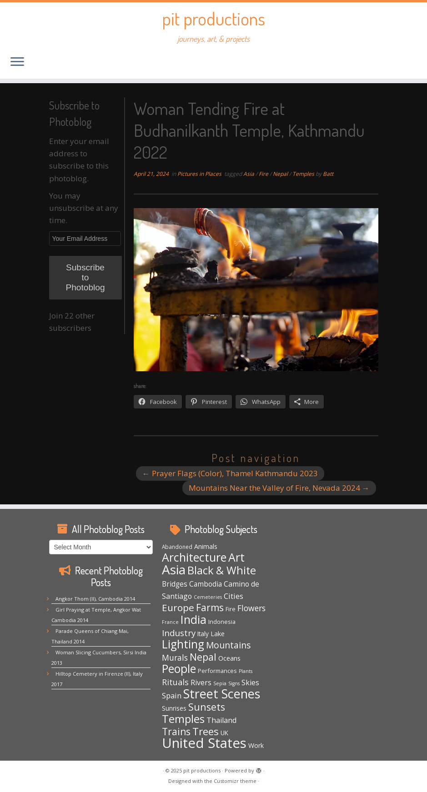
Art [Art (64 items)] (236, 557)
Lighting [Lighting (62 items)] (183, 644)
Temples (304, 174)
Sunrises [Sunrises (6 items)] (174, 708)
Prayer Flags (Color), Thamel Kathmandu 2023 (230, 473)
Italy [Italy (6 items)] (203, 633)
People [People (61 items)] (179, 668)
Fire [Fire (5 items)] (231, 609)
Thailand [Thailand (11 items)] (221, 720)
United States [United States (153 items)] (204, 743)
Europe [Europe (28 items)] (178, 607)
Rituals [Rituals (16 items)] (175, 682)
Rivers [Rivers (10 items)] (201, 682)
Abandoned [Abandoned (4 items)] (177, 546)
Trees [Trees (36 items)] (205, 731)
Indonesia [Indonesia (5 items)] (222, 622)
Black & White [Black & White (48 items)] (221, 570)
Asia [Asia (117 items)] (174, 569)
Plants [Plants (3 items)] (245, 671)
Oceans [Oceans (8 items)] (229, 657)
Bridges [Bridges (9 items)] (174, 584)
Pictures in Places (200, 174)
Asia (249, 174)
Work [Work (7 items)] (256, 745)
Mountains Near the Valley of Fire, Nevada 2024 (279, 488)
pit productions (213, 18)
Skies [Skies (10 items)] (250, 682)
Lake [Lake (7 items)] (218, 633)
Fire (264, 174)
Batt (328, 174)
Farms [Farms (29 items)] (210, 607)
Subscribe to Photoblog (85, 277)
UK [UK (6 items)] (224, 732)
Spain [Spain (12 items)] (171, 695)
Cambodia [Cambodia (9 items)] (205, 584)
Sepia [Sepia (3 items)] (219, 683)
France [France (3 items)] (170, 622)
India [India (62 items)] (193, 619)
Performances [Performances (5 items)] (217, 671)
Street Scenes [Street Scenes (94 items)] (221, 693)
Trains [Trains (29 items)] (176, 731)
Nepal (281, 174)
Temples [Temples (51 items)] (183, 719)
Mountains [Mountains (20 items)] (228, 645)
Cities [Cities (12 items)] (233, 596)
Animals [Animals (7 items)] (205, 546)
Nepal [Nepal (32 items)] (203, 656)
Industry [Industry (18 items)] (179, 632)
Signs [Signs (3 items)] (234, 683)
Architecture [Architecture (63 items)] (194, 557)
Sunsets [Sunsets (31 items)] (206, 706)
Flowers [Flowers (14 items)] (251, 608)
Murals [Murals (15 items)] (175, 657)
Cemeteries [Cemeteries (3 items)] (208, 597)
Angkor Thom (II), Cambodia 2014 (95, 598)
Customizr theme (235, 780)
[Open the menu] (17, 62)
